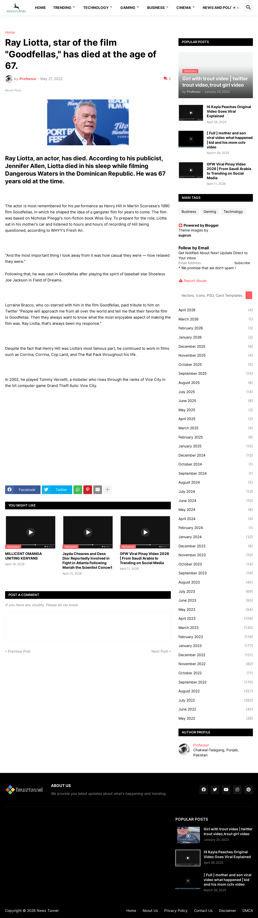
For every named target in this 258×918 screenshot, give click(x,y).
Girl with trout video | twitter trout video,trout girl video (228, 831)
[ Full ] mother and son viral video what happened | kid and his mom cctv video (230, 140)
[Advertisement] (88, 443)
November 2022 (215, 663)
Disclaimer (227, 910)
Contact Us (203, 910)
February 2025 (215, 437)
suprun (184, 235)
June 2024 (215, 500)
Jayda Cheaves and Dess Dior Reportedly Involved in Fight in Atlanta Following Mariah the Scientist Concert (87, 560)
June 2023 (215, 600)
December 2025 (215, 346)
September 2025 (215, 373)
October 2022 (215, 673)
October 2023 (215, 564)
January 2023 (215, 645)
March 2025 (215, 428)
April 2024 (215, 518)
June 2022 (215, 709)
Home (40, 7)
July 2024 (215, 491)
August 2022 (215, 691)
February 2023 (215, 636)
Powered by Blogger (198, 225)
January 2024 (215, 536)
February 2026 (215, 328)
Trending (62, 7)
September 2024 (215, 473)
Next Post (159, 651)
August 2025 (215, 382)
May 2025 (215, 409)
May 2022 (215, 718)
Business (156, 7)
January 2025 (215, 446)
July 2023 (215, 591)
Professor (201, 745)
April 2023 (215, 618)
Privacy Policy (176, 910)
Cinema (183, 7)
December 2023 (215, 546)
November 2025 (215, 355)
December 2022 (215, 654)
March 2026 (215, 319)
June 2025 (215, 400)
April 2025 (215, 418)
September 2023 (215, 573)
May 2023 (215, 609)
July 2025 (215, 391)
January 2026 (215, 337)
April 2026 (215, 310)
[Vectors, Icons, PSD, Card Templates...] (212, 295)
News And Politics (221, 7)
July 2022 (215, 700)
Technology (96, 7)
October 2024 (215, 464)
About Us (150, 910)
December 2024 (215, 455)
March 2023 (215, 627)
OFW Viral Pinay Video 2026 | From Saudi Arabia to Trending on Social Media (144, 558)
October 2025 (215, 364)
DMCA (247, 910)
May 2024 (215, 509)
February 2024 (215, 527)
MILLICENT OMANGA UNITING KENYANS (23, 555)
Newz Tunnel (47, 910)
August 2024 (215, 482)
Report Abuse (195, 280)
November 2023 (215, 555)
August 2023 (215, 582)
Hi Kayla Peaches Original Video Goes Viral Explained (229, 111)
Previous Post (19, 651)
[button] (236, 7)
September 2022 (215, 682)
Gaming (127, 7)
